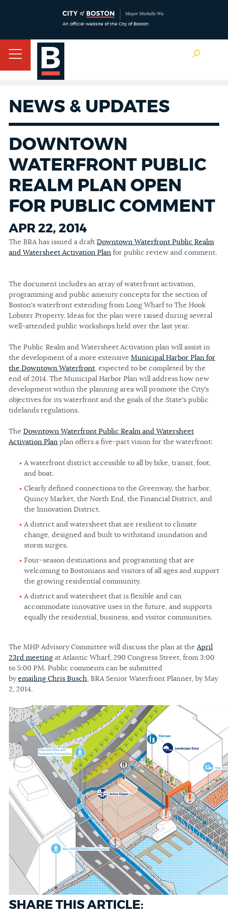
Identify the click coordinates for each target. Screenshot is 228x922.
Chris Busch (66, 678)
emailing (32, 678)
